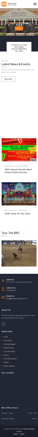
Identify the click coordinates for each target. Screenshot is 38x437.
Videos (6, 362)
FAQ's (6, 337)
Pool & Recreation (10, 359)
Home (22, 434)
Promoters (8, 340)
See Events (8, 79)
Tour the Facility (9, 351)
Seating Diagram (10, 344)
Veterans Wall (8, 348)
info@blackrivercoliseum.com (16, 299)
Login (15, 434)
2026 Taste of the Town (17, 213)
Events (6, 355)
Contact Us (18, 28)
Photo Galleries (9, 366)
